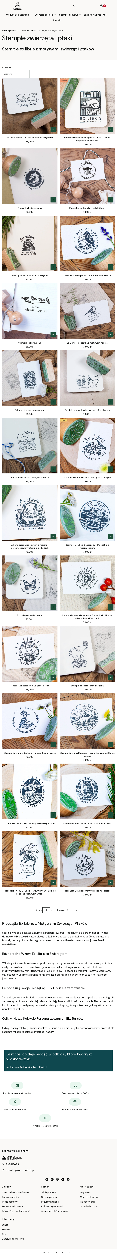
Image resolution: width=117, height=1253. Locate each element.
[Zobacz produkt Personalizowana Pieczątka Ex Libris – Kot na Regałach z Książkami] (110, 129)
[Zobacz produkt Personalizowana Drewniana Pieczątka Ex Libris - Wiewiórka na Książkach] (110, 607)
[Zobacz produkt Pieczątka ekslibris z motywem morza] (53, 469)
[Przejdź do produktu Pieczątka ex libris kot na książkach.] (87, 176)
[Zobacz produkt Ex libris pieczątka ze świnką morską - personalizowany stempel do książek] (53, 536)
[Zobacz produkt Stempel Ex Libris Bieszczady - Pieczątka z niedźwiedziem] (110, 536)
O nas (5, 1224)
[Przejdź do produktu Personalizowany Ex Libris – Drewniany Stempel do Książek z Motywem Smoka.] (29, 859)
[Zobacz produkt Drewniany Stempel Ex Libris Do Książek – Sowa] (110, 815)
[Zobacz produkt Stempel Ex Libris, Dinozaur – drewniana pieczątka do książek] (110, 744)
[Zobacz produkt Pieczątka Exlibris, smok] (53, 199)
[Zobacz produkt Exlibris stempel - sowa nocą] (53, 402)
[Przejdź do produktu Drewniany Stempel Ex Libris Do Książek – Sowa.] (87, 791)
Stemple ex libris (27, 30)
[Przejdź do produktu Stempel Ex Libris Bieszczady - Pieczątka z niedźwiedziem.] (87, 513)
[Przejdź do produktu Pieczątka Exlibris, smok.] (29, 176)
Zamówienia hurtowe (13, 1238)
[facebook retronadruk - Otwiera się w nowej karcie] (46, 1179)
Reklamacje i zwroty (12, 1206)
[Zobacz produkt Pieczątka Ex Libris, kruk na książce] (53, 267)
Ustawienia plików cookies (55, 1211)
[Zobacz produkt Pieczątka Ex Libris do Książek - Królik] (53, 677)
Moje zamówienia (89, 1197)
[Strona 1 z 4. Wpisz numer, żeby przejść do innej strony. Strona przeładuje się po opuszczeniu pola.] (46, 910)
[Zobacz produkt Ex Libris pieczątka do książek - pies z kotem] (110, 402)
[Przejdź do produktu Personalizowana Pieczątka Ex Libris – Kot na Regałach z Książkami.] (87, 106)
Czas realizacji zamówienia (15, 1192)
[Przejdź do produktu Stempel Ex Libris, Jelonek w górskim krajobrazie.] (29, 791)
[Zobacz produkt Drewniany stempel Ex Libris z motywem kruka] (110, 267)
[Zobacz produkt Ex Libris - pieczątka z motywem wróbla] (110, 334)
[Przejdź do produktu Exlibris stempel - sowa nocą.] (29, 378)
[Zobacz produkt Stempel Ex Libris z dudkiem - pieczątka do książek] (53, 744)
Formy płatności (10, 1197)
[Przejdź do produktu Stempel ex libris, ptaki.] (29, 311)
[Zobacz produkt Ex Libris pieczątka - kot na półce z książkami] (53, 129)
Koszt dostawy (9, 1201)
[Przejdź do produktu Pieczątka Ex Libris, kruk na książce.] (29, 243)
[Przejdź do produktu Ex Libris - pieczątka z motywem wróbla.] (87, 311)
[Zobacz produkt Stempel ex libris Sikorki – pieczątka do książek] (110, 469)
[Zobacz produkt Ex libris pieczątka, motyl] (53, 607)
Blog (4, 1234)
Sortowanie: (7, 67)
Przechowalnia (87, 1201)
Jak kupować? (48, 1192)
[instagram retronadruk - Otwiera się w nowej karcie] (52, 1179)
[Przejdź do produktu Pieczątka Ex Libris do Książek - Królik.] (29, 654)
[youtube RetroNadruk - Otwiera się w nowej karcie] (68, 1179)
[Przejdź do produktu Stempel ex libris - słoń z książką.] (87, 654)
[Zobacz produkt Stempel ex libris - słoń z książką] (110, 677)
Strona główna (9, 30)
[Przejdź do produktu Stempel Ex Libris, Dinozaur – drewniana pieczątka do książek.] (87, 721)
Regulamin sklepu (50, 1201)
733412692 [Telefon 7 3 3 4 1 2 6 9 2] (12, 1164)
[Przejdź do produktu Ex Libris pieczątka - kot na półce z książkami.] (29, 106)
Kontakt (6, 1229)
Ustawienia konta (88, 1206)
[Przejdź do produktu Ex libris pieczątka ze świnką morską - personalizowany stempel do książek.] (29, 513)
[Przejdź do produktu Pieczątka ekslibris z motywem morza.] (29, 445)
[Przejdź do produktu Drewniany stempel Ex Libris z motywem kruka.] (87, 243)
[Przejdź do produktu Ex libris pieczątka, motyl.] (29, 583)
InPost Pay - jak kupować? (16, 1211)
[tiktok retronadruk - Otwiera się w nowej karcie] (62, 1179)
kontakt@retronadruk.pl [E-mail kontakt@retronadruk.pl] (20, 1170)
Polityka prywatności (52, 1206)
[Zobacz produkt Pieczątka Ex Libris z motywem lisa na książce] (110, 882)
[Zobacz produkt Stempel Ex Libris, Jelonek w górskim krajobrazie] (53, 815)
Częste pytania (49, 1197)
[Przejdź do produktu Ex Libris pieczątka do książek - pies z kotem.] (87, 378)
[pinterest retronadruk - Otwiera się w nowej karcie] (57, 1179)
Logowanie (85, 1192)
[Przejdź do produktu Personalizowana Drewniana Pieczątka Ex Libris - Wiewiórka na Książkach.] (87, 583)
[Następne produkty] (63, 910)
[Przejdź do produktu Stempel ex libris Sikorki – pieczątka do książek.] (87, 445)
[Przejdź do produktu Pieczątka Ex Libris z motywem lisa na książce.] (87, 859)
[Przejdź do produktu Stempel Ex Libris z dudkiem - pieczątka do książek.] (29, 721)
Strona (39, 910)
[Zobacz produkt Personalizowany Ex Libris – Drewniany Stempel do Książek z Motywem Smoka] (53, 882)
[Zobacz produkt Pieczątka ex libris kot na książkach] (110, 199)
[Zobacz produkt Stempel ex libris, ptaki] (53, 334)
